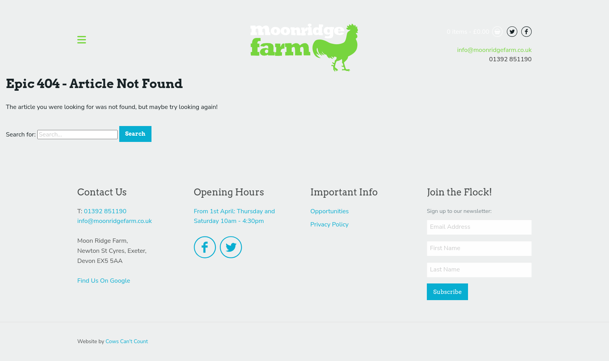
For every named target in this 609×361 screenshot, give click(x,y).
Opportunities (329, 211)
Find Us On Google (103, 280)
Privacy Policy (329, 224)
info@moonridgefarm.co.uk (494, 50)
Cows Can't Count (127, 341)
